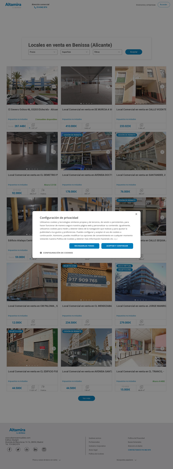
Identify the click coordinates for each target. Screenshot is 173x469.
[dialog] (86, 234)
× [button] (136, 214)
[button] (56, 253)
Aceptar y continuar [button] (116, 246)
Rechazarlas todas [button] (82, 246)
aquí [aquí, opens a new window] (116, 238)
